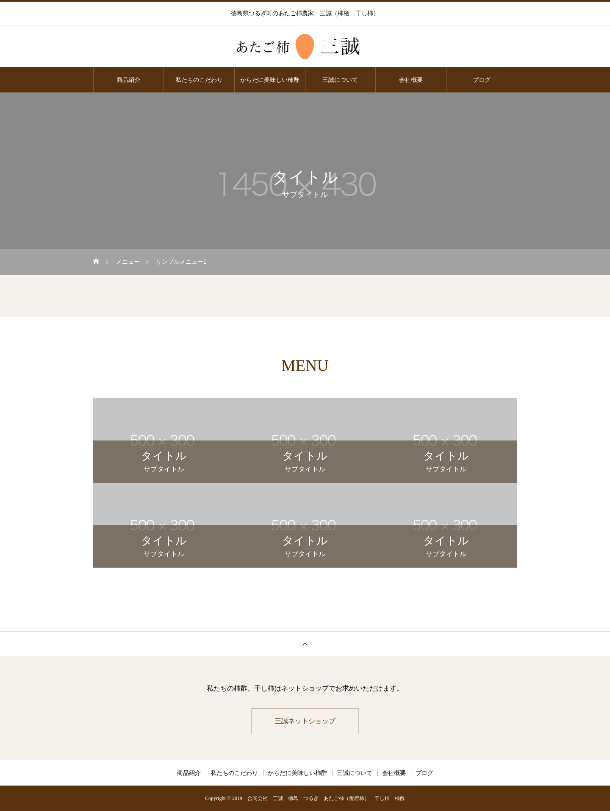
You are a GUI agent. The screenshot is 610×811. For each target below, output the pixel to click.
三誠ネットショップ (305, 721)
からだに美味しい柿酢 (269, 79)
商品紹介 (128, 79)
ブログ (482, 79)
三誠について (340, 79)
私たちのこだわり (199, 79)
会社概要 (411, 79)
